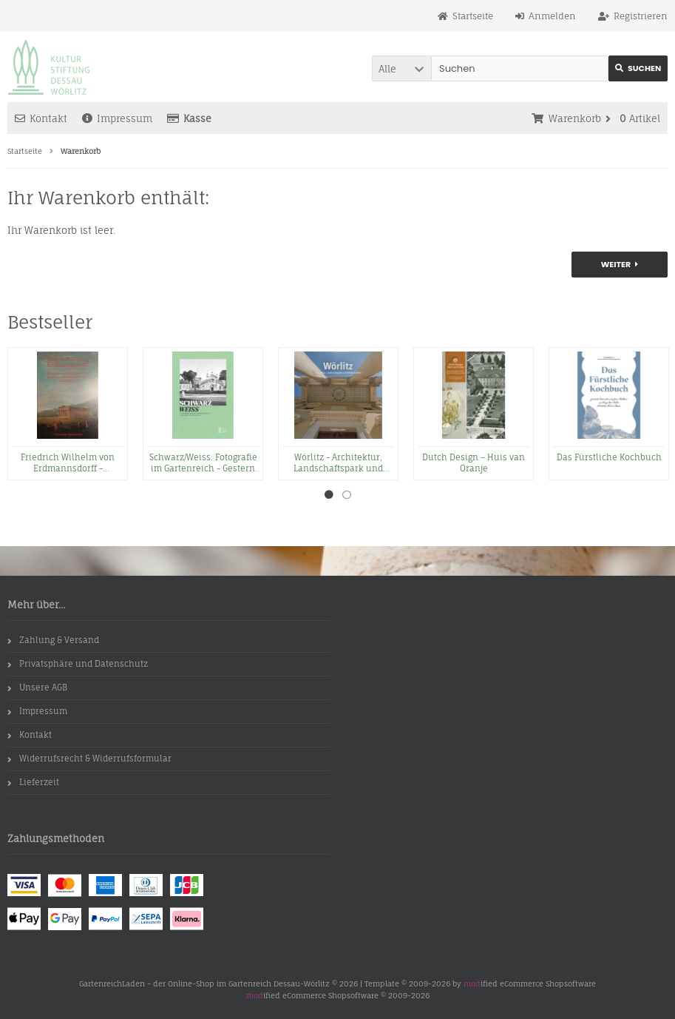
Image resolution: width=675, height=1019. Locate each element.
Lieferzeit (33, 782)
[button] (401, 68)
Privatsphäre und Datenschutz (77, 664)
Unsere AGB (37, 687)
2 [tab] (346, 495)
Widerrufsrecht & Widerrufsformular (89, 758)
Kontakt (41, 118)
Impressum (117, 118)
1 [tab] (329, 495)
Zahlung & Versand (53, 640)
